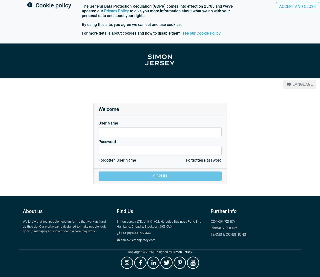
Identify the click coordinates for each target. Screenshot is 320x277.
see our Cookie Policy (201, 33)
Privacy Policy (116, 11)
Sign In (160, 176)
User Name (108, 123)
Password (107, 141)
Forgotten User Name (117, 160)
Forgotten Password (204, 160)
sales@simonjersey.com (138, 240)
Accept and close (297, 6)
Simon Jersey (182, 252)
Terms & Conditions (228, 234)
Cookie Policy (223, 222)
